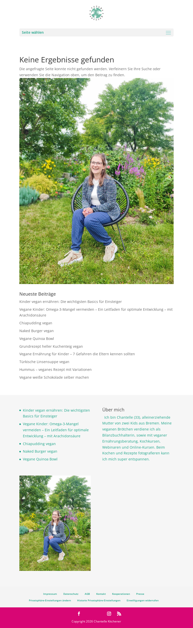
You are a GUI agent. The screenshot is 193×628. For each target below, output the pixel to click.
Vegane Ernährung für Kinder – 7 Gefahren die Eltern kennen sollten (77, 353)
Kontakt (101, 594)
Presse (140, 594)
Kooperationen (121, 594)
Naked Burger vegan (36, 330)
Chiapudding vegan (35, 323)
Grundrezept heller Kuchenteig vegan (51, 346)
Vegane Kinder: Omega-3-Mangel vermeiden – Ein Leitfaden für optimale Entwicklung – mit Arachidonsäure (56, 429)
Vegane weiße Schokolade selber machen (54, 377)
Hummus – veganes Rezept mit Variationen (55, 369)
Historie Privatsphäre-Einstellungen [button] (98, 600)
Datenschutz (70, 594)
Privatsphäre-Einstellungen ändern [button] (50, 600)
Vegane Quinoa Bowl (36, 338)
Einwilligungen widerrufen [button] (143, 600)
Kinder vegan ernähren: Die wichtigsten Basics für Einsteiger (70, 301)
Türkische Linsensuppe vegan (44, 361)
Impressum (50, 594)
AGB (87, 594)
